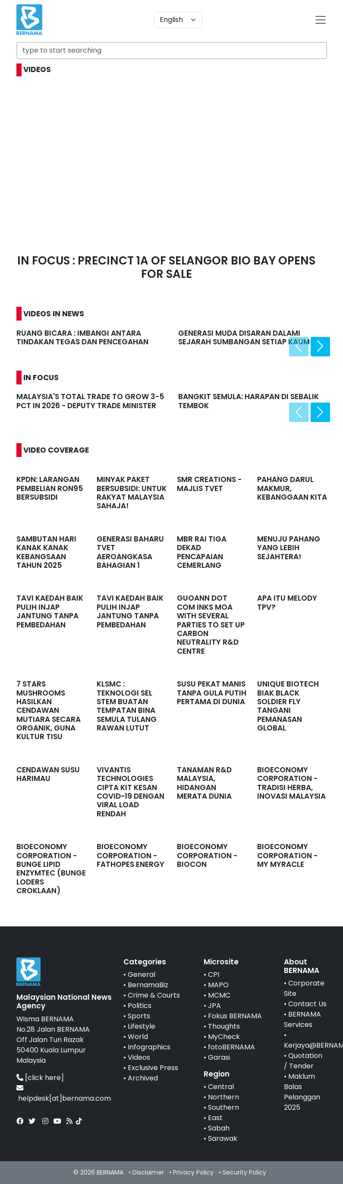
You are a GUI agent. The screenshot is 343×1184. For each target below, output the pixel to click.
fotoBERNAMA (231, 1047)
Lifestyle (141, 1026)
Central (221, 1087)
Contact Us (307, 1004)
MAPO (218, 985)
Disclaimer (148, 1172)
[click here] (44, 1078)
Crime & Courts (154, 995)
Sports (139, 1016)
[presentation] (298, 346)
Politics (139, 1006)
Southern (223, 1107)
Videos (139, 1057)
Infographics (149, 1047)
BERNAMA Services (302, 1019)
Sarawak (222, 1138)
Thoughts (224, 1026)
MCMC (219, 995)
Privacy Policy (193, 1172)
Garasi (219, 1057)
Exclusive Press (153, 1068)
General (141, 974)
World (138, 1037)
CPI (213, 974)
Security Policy (244, 1172)
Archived (143, 1078)
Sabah (219, 1128)
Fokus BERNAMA (235, 1016)
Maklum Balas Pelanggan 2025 (302, 1091)
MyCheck (224, 1037)
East (215, 1118)
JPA (214, 1006)
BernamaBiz (148, 985)
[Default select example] (178, 20)
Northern (223, 1097)
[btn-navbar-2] (320, 19)
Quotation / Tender (303, 1061)
